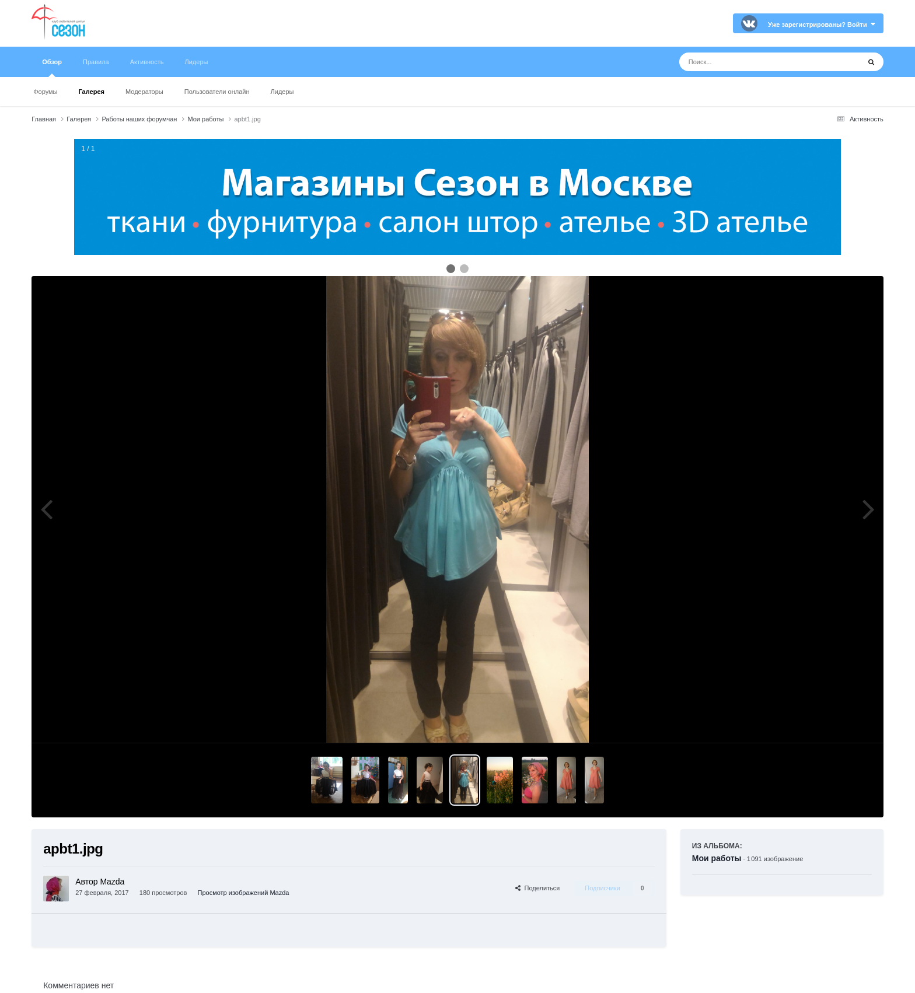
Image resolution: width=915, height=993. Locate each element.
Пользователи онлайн (217, 91)
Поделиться (537, 887)
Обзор (52, 67)
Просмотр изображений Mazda (243, 892)
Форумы (45, 91)
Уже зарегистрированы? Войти (821, 24)
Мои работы (717, 858)
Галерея (91, 91)
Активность (147, 61)
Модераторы (144, 91)
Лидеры (282, 91)
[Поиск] (747, 62)
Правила (96, 61)
